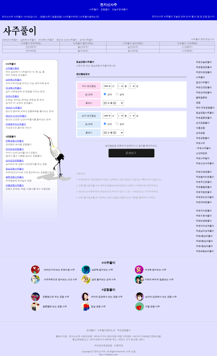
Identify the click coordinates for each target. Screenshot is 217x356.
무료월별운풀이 (204, 187)
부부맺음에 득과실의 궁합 (19, 180)
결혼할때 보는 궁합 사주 (55, 306)
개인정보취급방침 (103, 345)
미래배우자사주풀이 (16, 124)
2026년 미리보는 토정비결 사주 (59, 269)
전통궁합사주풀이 (15, 141)
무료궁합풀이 (202, 138)
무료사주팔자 (202, 158)
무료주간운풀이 (204, 182)
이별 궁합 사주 (152, 306)
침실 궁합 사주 (98, 306)
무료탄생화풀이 (204, 220)
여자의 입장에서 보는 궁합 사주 (107, 296)
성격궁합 (200, 133)
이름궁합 (200, 128)
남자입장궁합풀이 (15, 160)
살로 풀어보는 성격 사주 (104, 279)
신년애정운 (201, 153)
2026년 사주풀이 (14, 107)
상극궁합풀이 (202, 123)
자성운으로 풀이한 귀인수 (19, 127)
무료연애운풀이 (204, 202)
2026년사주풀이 (10, 39)
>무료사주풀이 (203, 148)
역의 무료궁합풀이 (205, 107)
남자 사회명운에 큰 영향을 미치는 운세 (25, 91)
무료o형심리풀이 (204, 246)
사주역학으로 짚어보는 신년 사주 (60, 279)
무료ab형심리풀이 (205, 251)
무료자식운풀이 (204, 210)
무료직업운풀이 (204, 192)
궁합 (198, 102)
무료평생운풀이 (204, 67)
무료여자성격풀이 (205, 226)
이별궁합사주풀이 (15, 185)
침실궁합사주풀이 (15, 168)
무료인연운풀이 (204, 87)
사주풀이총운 (12, 68)
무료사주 (200, 143)
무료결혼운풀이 (204, 117)
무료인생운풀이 (204, 171)
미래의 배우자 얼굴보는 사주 (159, 279)
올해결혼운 (201, 97)
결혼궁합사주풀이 (15, 177)
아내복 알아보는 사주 (155, 269)
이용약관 (118, 345)
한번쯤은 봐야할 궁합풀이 (19, 144)
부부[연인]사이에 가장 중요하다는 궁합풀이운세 (30, 172)
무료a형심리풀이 (204, 236)
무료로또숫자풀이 (205, 197)
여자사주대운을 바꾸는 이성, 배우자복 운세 (27, 83)
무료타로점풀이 (204, 72)
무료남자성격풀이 (205, 231)
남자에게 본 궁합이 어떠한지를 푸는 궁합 (26, 164)
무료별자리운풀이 (205, 177)
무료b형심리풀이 (204, 241)
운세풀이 (91, 330)
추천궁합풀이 (124, 330)
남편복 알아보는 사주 (102, 269)
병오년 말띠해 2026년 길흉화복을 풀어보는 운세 (30, 111)
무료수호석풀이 (204, 215)
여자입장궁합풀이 (15, 149)
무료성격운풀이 (204, 92)
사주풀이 (200, 77)
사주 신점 (131, 351)
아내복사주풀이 (46, 39)
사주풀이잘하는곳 (106, 330)
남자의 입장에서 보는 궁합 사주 (161, 296)
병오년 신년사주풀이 (66, 39)
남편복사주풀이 (28, 39)
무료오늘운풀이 (204, 62)
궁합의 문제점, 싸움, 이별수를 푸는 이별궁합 (28, 189)
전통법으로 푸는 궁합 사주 (56, 296)
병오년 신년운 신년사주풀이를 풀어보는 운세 (28, 119)
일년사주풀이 (202, 82)
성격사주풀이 (86, 39)
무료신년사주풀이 (205, 163)
